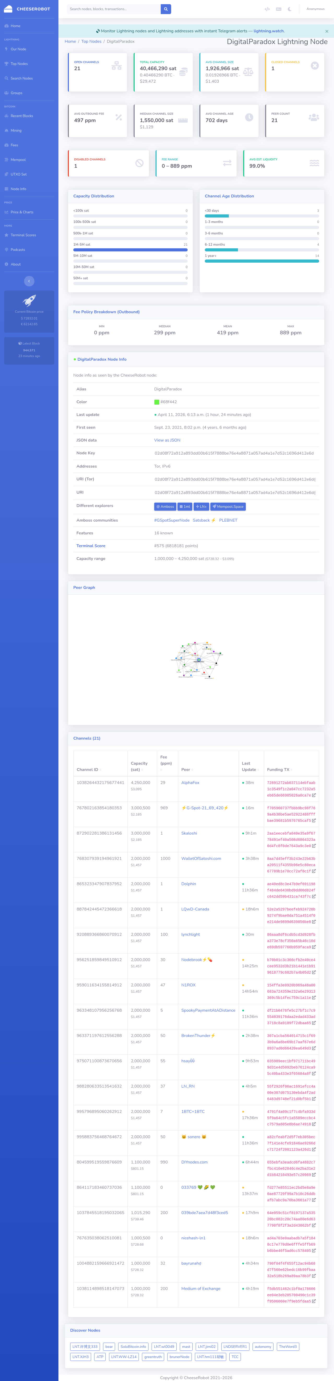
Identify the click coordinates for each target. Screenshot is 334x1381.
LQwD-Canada (195, 909)
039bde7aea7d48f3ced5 (204, 1213)
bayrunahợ (191, 1263)
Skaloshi (189, 833)
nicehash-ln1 (193, 1238)
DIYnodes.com (194, 1162)
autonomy (263, 1346)
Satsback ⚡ (204, 520)
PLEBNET (228, 520)
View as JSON (167, 440)
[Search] (114, 9)
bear (109, 1346)
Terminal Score (90, 546)
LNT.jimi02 (207, 1346)
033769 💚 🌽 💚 (198, 1187)
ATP (100, 1356)
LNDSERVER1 (235, 1346)
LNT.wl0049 (164, 1346)
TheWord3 (288, 1346)
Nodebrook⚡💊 (196, 960)
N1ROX (188, 985)
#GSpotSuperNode (172, 520)
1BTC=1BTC (193, 1111)
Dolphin (188, 884)
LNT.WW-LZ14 (124, 1356)
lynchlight (190, 934)
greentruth (153, 1356)
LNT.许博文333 (85, 1346)
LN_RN (188, 1086)
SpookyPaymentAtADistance (208, 1010)
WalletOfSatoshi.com (201, 858)
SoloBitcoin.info (133, 1346)
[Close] (327, 31)
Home (70, 41)
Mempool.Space (228, 506)
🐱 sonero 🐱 (194, 1137)
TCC (235, 1356)
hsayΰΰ (188, 1061)
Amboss (165, 506)
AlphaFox (190, 783)
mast (186, 1346)
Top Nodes (91, 41)
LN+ (201, 506)
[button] (316, 9)
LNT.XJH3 (81, 1356)
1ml (185, 506)
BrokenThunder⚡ (198, 1036)
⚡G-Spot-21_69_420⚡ (205, 808)
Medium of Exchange (200, 1289)
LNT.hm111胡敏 (210, 1356)
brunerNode (179, 1356)
